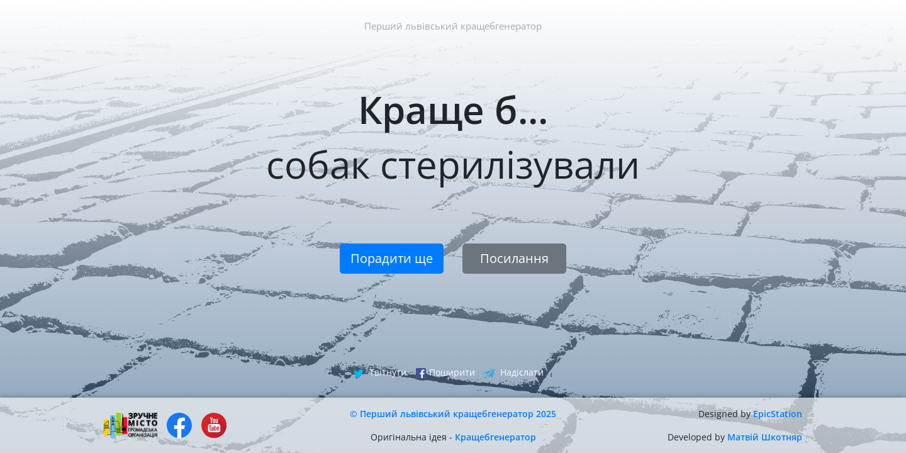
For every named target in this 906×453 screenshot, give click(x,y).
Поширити (445, 372)
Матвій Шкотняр (764, 437)
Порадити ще (391, 258)
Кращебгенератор (495, 437)
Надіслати (514, 372)
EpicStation (777, 414)
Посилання (514, 258)
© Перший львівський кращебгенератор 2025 (453, 414)
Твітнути (380, 372)
